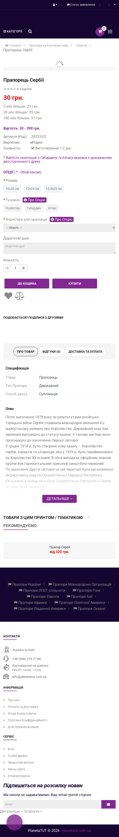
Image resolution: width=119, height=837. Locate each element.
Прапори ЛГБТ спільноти (42, 590)
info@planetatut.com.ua (29, 677)
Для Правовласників (23, 727)
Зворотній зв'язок (21, 762)
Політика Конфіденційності (27, 720)
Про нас (13, 700)
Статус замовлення (81, 4)
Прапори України (24, 584)
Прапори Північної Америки (79, 602)
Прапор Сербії (59, 547)
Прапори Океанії (89, 608)
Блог (11, 749)
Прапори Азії (79, 596)
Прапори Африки (30, 602)
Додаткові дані (16, 238)
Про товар (25, 351)
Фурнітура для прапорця (40, 219)
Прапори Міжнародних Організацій (79, 584)
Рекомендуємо (20, 525)
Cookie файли (17, 756)
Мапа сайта (16, 769)
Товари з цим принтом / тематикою (43, 517)
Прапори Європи (43, 596)
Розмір (11, 180)
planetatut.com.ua (76, 830)
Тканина (26, 200)
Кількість (11, 260)
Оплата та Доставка (23, 707)
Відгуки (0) (51, 351)
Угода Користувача (22, 713)
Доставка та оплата (85, 351)
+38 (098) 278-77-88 (26, 659)
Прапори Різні (86, 590)
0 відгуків (26, 89)
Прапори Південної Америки (40, 608)
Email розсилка (19, 776)
